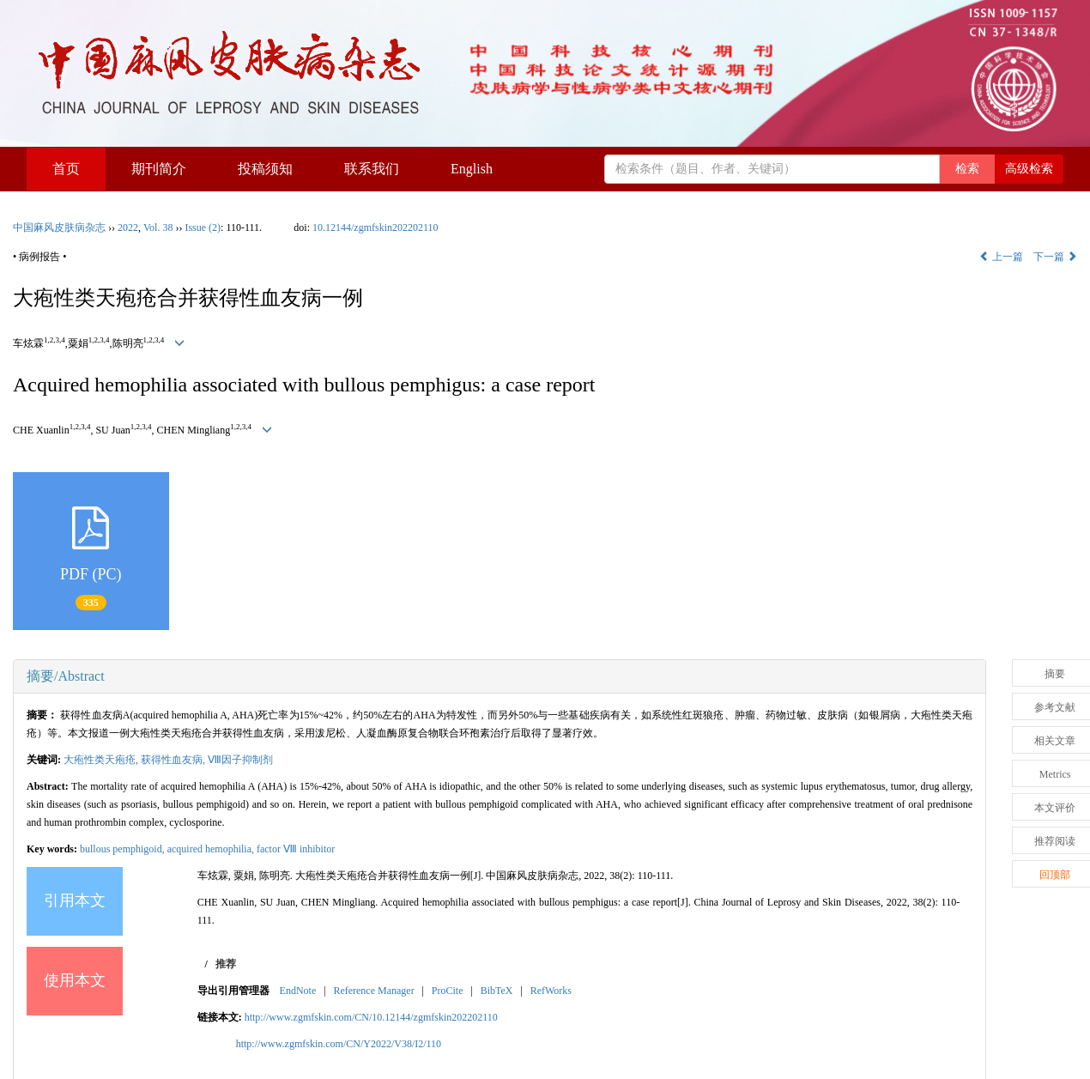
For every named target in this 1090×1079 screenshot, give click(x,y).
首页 (66, 168)
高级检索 (1029, 168)
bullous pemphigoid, (123, 849)
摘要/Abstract (66, 676)
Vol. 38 (158, 227)
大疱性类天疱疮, (102, 760)
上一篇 (1001, 257)
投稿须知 (265, 168)
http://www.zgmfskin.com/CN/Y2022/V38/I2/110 (338, 1044)
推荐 (225, 964)
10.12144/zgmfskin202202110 (375, 227)
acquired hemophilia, (212, 849)
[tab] (499, 676)
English (472, 168)
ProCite (447, 991)
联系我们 (371, 168)
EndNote (298, 991)
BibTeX (497, 991)
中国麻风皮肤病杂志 (59, 227)
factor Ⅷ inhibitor (296, 849)
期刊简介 (158, 168)
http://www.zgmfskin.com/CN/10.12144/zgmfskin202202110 (371, 1017)
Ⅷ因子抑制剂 (240, 760)
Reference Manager (373, 991)
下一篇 (1055, 257)
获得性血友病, (174, 760)
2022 (128, 227)
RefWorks (551, 991)
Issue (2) (203, 227)
